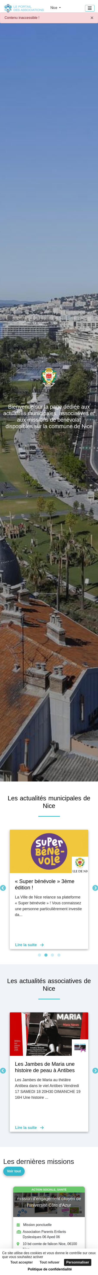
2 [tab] (46, 955)
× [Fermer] (91, 17)
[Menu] (90, 8)
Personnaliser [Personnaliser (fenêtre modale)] (77, 1262)
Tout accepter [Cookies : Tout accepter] (21, 1262)
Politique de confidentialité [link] (50, 1269)
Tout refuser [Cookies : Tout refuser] (49, 1262)
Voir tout (14, 1171)
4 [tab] (59, 955)
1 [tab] (39, 955)
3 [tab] (52, 955)
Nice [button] (54, 8)
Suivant (94, 887)
